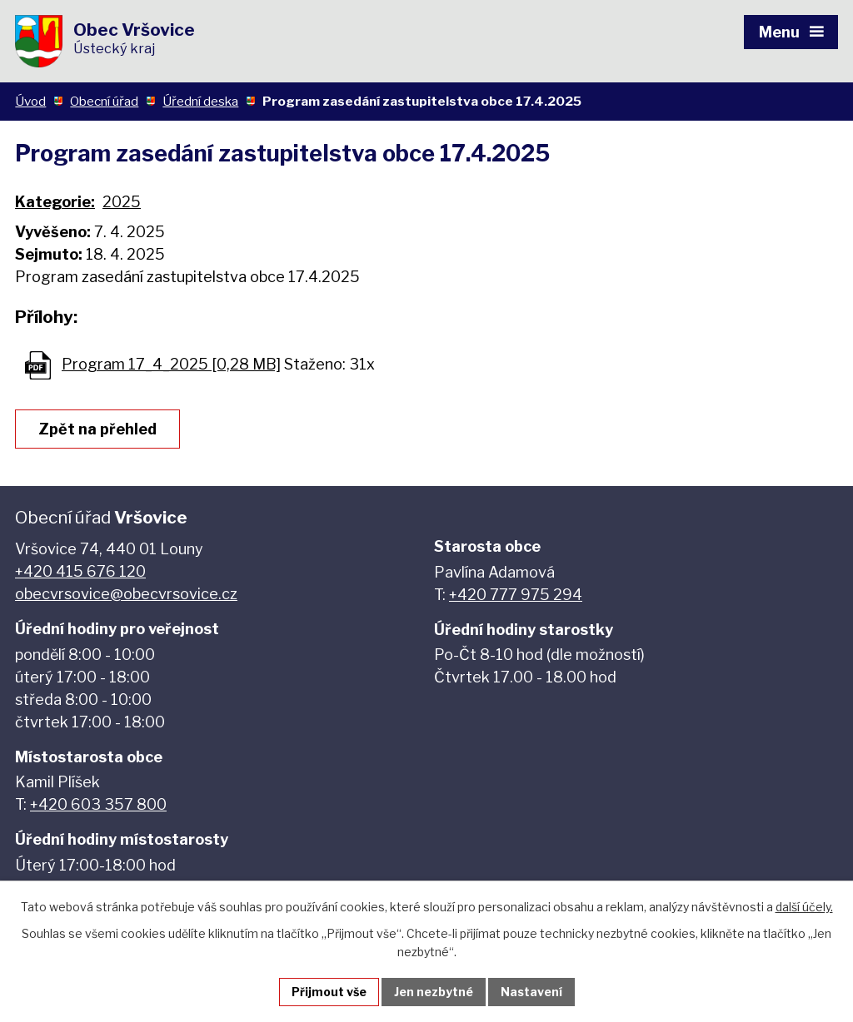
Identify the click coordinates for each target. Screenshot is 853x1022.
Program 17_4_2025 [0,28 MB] (171, 364)
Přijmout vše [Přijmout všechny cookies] (329, 992)
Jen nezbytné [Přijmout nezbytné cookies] (433, 992)
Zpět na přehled (97, 429)
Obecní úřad (104, 101)
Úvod (30, 101)
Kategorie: (55, 202)
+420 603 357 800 (98, 804)
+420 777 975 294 (515, 594)
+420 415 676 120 (80, 571)
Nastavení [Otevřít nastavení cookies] (531, 992)
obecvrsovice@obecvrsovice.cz (126, 594)
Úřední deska (200, 101)
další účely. (804, 907)
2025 (121, 202)
